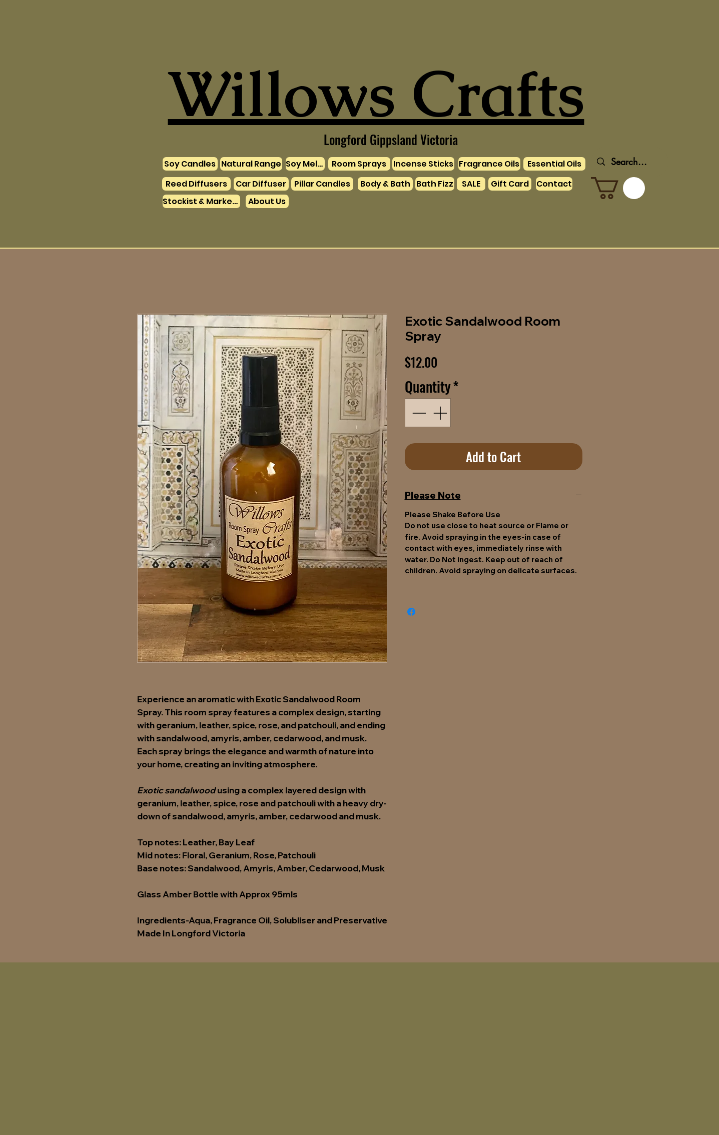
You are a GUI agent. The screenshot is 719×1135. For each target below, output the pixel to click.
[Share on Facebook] (411, 612)
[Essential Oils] (554, 164)
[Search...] (629, 162)
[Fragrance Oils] (489, 164)
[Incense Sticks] (423, 164)
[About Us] (267, 201)
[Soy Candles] (190, 164)
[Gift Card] (509, 184)
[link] (618, 188)
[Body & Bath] (385, 184)
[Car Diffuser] (261, 184)
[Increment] (440, 413)
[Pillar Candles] (322, 184)
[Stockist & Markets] (201, 201)
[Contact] (554, 184)
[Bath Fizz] (434, 184)
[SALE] (471, 184)
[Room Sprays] (359, 164)
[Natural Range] (251, 164)
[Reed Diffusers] (196, 184)
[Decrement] (417, 413)
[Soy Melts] (305, 164)
